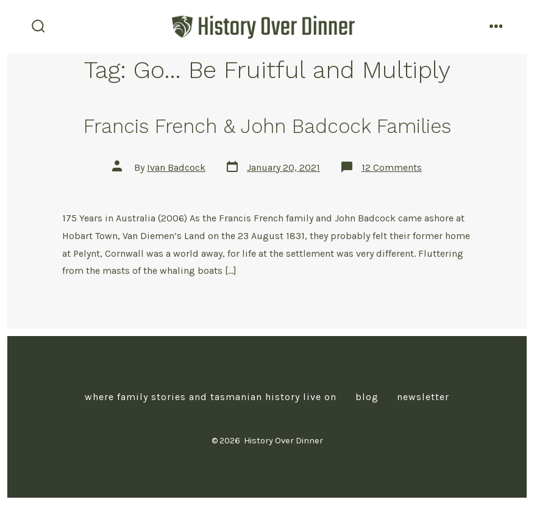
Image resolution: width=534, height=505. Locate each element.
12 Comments (391, 167)
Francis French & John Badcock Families (267, 126)
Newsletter (423, 397)
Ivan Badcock (176, 167)
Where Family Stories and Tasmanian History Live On (210, 397)
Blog (367, 397)
